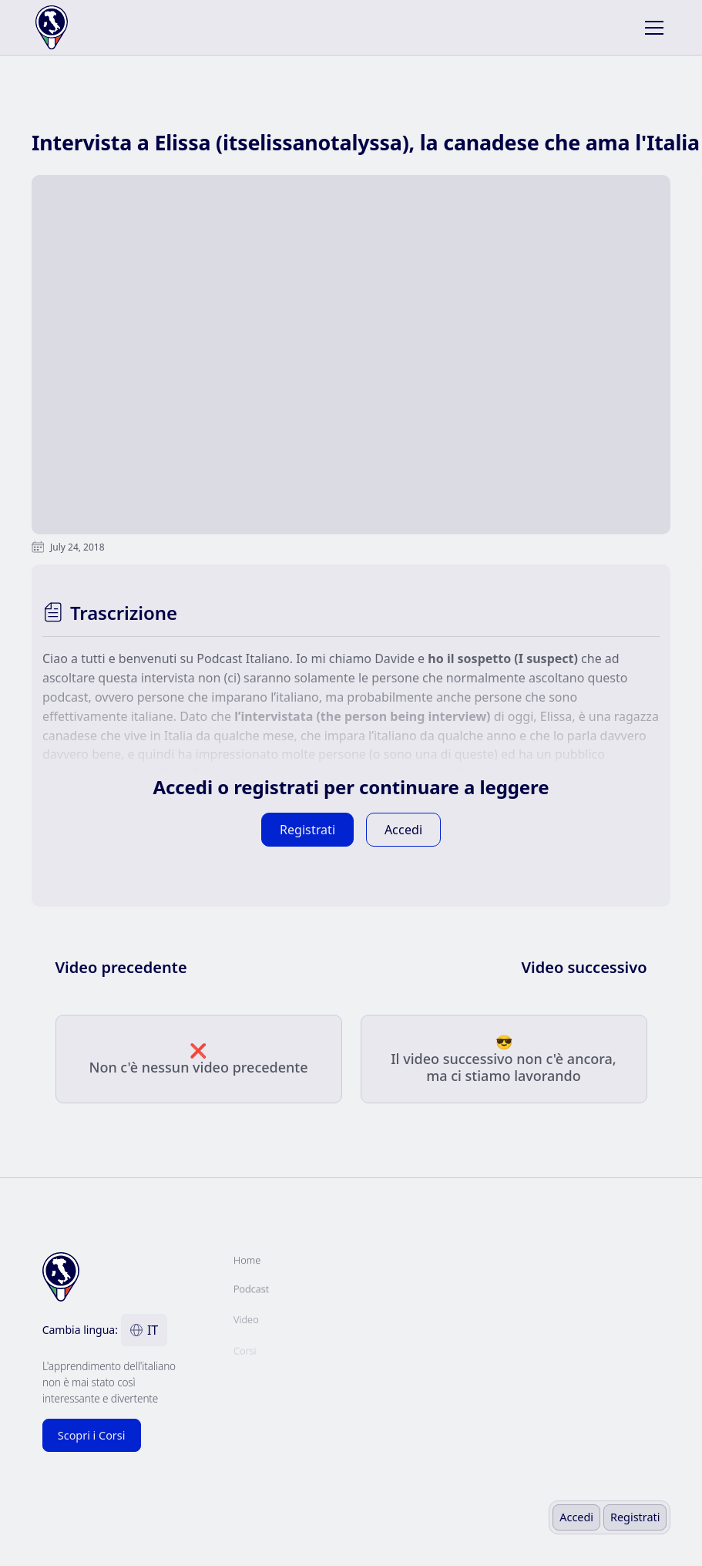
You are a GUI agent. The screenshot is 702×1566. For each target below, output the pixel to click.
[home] (97, 27)
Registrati (635, 1517)
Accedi (576, 1517)
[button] (651, 27)
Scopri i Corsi (92, 1435)
